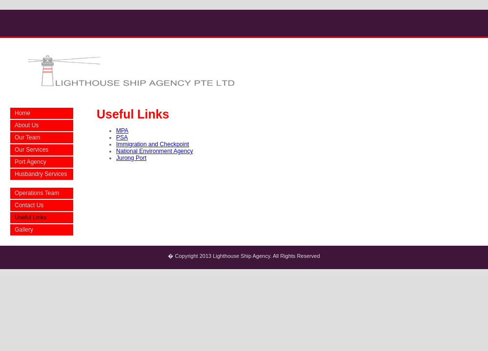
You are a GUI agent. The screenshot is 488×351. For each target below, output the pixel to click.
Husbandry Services (41, 174)
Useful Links (30, 217)
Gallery (24, 229)
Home (22, 113)
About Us (27, 125)
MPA (122, 130)
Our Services (31, 149)
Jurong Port (131, 158)
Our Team (27, 137)
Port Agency (30, 161)
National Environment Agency (154, 151)
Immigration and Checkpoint (152, 144)
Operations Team (37, 193)
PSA (122, 137)
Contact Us (29, 205)
